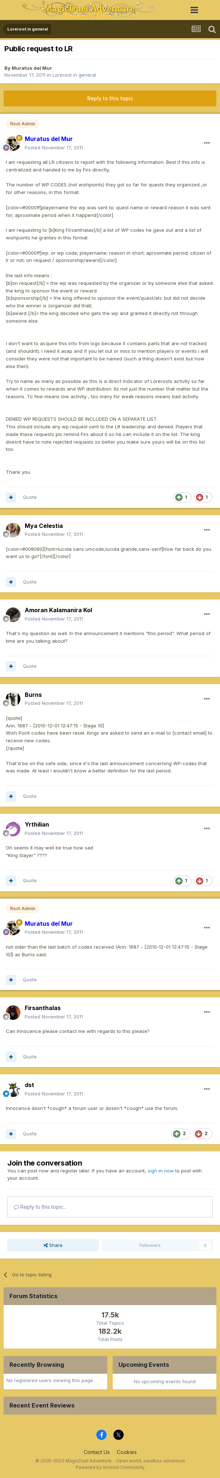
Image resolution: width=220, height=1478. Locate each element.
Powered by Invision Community (110, 1467)
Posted (54, 147)
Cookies (127, 1452)
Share (53, 1245)
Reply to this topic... (40, 1207)
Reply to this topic (110, 98)
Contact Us (97, 1452)
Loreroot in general (74, 75)
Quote (30, 497)
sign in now (161, 1171)
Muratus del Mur (32, 68)
